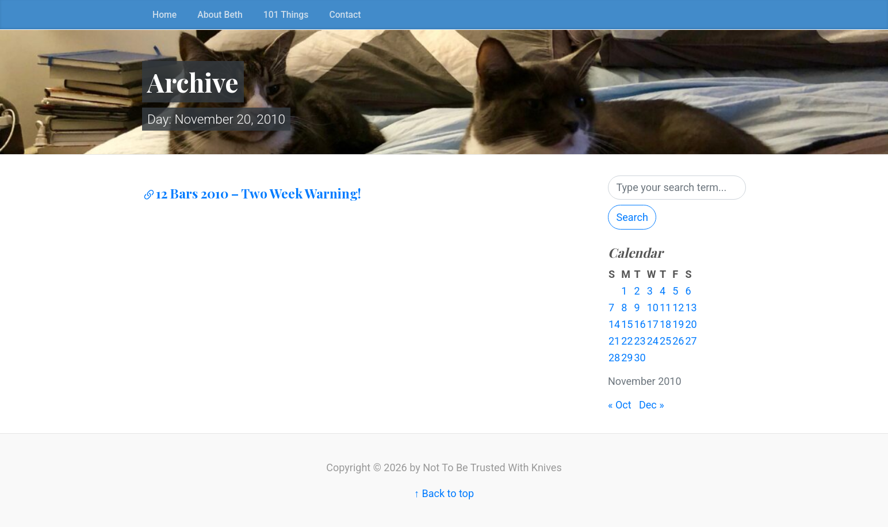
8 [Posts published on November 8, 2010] (624, 307)
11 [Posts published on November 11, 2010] (665, 307)
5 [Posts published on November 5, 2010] (675, 291)
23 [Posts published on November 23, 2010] (639, 341)
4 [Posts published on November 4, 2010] (662, 291)
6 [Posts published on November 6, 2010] (688, 291)
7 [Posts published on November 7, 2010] (611, 307)
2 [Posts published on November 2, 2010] (637, 291)
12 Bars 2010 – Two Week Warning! (251, 193)
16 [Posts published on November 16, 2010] (639, 324)
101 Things (286, 14)
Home (164, 14)
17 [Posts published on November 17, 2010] (653, 324)
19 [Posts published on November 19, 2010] (678, 324)
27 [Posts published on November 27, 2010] (690, 341)
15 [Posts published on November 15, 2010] (627, 324)
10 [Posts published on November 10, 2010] (653, 307)
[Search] (677, 187)
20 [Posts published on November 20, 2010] (690, 324)
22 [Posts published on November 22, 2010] (627, 341)
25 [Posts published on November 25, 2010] (665, 341)
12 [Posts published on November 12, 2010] (678, 307)
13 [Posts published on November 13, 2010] (690, 307)
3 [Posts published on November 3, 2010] (650, 291)
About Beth (220, 14)
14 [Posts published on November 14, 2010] (614, 324)
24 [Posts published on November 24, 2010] (653, 341)
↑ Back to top (444, 493)
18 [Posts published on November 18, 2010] (665, 324)
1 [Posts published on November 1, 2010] (624, 291)
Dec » (651, 405)
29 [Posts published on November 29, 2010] (627, 358)
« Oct (619, 405)
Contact (345, 14)
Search (632, 217)
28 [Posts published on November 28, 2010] (614, 358)
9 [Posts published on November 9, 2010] (637, 307)
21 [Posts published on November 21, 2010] (614, 341)
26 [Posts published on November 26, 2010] (678, 341)
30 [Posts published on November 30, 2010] (639, 358)
